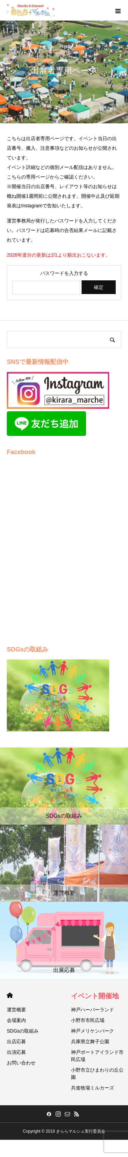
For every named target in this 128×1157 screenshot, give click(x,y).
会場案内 (16, 1020)
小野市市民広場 (87, 1020)
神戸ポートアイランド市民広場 (97, 1055)
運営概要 (16, 1009)
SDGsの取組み (23, 1031)
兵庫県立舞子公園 (90, 1041)
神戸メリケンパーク (92, 1031)
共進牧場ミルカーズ (92, 1088)
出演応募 (16, 1052)
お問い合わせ (21, 1062)
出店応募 (16, 1041)
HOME (10, 995)
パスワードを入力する (64, 273)
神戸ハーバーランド (92, 1009)
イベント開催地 (95, 996)
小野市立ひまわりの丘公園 (97, 1073)
